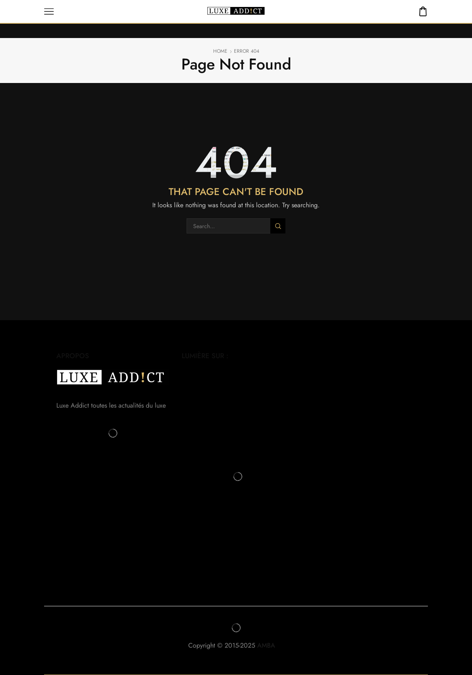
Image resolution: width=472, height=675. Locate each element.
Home (220, 51)
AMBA (270, 645)
